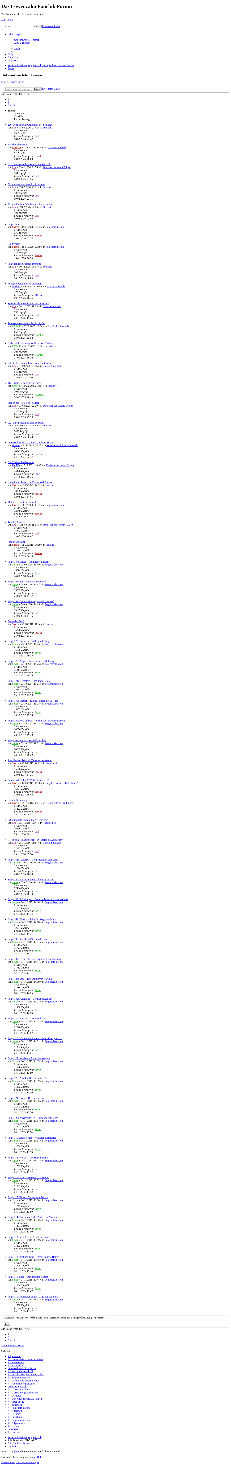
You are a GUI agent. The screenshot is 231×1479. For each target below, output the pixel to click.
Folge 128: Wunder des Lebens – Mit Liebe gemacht (35, 1038)
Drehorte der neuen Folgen (57, 167)
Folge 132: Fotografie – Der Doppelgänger (30, 998)
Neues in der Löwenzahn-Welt (62, 445)
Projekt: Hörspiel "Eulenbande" (62, 783)
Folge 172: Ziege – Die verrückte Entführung (31, 661)
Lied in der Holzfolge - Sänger (23, 402)
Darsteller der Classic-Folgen (58, 405)
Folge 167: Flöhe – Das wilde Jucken (27, 740)
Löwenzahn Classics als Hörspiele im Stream (31, 442)
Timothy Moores (16, 522)
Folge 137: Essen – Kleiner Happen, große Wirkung (34, 959)
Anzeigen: (19, 1317)
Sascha (15, 227)
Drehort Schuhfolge (18, 800)
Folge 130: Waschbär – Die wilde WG (27, 1018)
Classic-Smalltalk (57, 147)
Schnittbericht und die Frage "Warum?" (28, 820)
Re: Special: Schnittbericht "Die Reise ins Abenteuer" (35, 839)
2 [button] (8, 102)
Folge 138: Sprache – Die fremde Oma (27, 939)
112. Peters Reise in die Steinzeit (24, 383)
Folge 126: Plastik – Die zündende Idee (28, 1078)
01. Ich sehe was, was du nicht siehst (26, 184)
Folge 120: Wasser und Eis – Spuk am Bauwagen (33, 1117)
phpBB (17, 1451)
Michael (16, 286)
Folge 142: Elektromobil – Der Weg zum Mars (32, 919)
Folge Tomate (15, 224)
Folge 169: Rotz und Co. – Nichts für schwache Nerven (36, 720)
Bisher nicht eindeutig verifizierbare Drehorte (31, 343)
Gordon (16, 445)
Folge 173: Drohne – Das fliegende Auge (29, 641)
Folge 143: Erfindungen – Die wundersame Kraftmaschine (38, 899)
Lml (14, 127)
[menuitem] (26, 39)
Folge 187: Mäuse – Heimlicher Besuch (28, 561)
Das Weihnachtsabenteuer (21, 462)
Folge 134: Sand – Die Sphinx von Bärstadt (30, 978)
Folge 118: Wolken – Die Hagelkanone (28, 1157)
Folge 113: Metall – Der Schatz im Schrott (29, 1237)
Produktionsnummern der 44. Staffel (26, 323)
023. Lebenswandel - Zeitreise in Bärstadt (29, 164)
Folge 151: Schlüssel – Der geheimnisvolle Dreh (33, 859)
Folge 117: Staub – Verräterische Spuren (28, 1177)
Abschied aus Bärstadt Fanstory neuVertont (30, 760)
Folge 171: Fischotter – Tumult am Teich (29, 681)
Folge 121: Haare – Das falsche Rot (26, 1098)
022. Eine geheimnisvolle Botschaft (26, 422)
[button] (12, 105)
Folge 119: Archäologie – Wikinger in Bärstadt (32, 1137)
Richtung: (95, 1317)
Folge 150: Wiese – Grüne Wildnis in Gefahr (31, 879)
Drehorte (47, 127)
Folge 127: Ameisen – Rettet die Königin (29, 1058)
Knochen (16, 147)
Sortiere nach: (58, 1317)
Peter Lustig (52, 763)
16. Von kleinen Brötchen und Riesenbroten (30, 204)
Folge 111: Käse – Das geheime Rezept (28, 1276)
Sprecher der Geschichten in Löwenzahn (28, 303)
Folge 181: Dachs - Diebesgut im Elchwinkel (31, 601)
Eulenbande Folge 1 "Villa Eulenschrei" (28, 780)
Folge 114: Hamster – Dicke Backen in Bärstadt (32, 1217)
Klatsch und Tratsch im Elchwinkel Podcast (30, 482)
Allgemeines (49, 822)
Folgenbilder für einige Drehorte (24, 263)
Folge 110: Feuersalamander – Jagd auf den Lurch (33, 1296)
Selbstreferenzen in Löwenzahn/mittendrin (29, 363)
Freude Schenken (17, 541)
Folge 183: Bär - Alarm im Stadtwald (27, 581)
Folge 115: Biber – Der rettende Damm (28, 1197)
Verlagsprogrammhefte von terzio (25, 283)
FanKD (16, 465)
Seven (15, 564)
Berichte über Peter (18, 144)
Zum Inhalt (7, 19)
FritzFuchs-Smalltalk (58, 326)
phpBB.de (37, 1457)
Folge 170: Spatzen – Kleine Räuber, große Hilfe (33, 700)
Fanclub (50, 485)
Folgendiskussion (55, 227)
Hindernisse (14, 244)
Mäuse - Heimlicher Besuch (22, 502)
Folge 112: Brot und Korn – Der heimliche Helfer (33, 1257)
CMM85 (16, 326)
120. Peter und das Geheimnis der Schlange (30, 124)
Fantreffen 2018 (16, 621)
